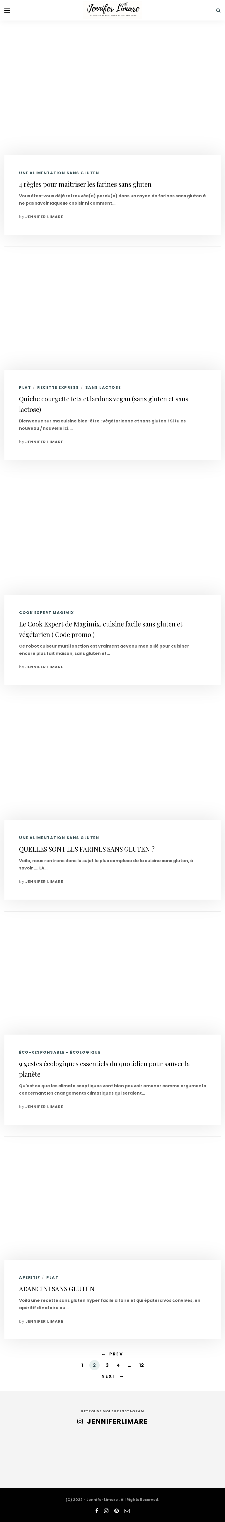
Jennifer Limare (44, 217)
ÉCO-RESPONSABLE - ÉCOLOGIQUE (59, 1052)
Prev (116, 1354)
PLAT (25, 387)
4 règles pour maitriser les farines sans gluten (85, 184)
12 (141, 1365)
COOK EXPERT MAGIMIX (46, 612)
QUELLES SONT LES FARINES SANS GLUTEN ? (87, 849)
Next (108, 1376)
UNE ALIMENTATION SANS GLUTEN (59, 173)
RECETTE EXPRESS (58, 387)
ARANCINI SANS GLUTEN (57, 1288)
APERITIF (29, 1277)
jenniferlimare (117, 1421)
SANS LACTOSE (103, 387)
